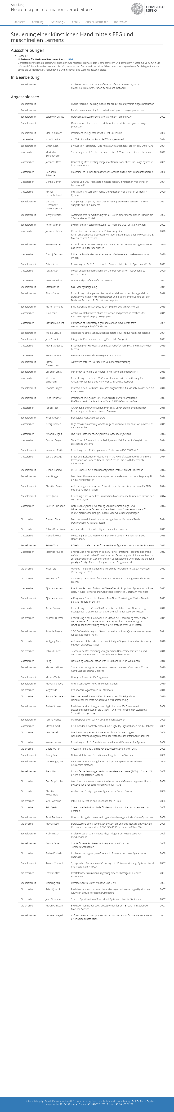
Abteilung (58, 22)
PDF (70, 59)
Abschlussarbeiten (97, 22)
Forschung (38, 22)
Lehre (75, 22)
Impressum (120, 22)
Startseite (19, 22)
